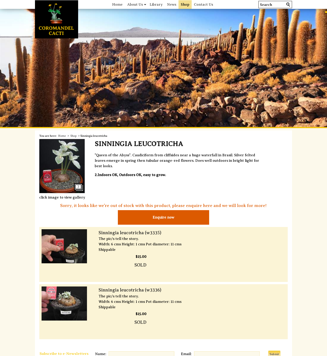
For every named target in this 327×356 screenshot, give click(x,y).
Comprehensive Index (246, 330)
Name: (104, 315)
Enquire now (163, 217)
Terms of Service (163, 330)
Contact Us (209, 4)
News (177, 4)
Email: (181, 315)
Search (262, 4)
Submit (277, 315)
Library (162, 4)
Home (123, 4)
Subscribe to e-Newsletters (67, 314)
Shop (191, 4)
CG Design (183, 351)
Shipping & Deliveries (80, 330)
